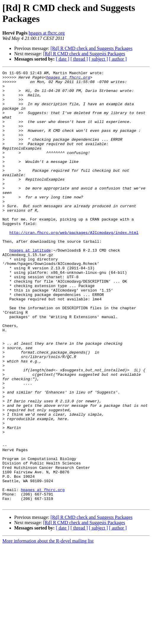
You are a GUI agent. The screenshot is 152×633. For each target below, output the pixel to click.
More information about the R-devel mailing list (47, 627)
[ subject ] (98, 58)
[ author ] (118, 58)
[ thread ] (79, 58)
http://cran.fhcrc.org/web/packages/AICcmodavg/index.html (73, 265)
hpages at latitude (30, 286)
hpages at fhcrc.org (47, 32)
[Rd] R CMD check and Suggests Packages (91, 48)
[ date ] (62, 58)
